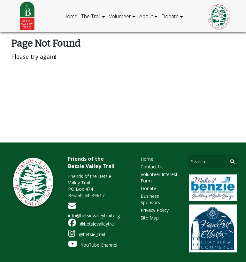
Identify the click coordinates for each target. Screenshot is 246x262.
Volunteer (122, 16)
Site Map (150, 218)
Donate (172, 16)
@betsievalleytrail (92, 224)
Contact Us (152, 167)
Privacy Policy (155, 210)
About (148, 16)
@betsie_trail (86, 234)
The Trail (93, 16)
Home (70, 16)
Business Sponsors (150, 199)
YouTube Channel (92, 245)
